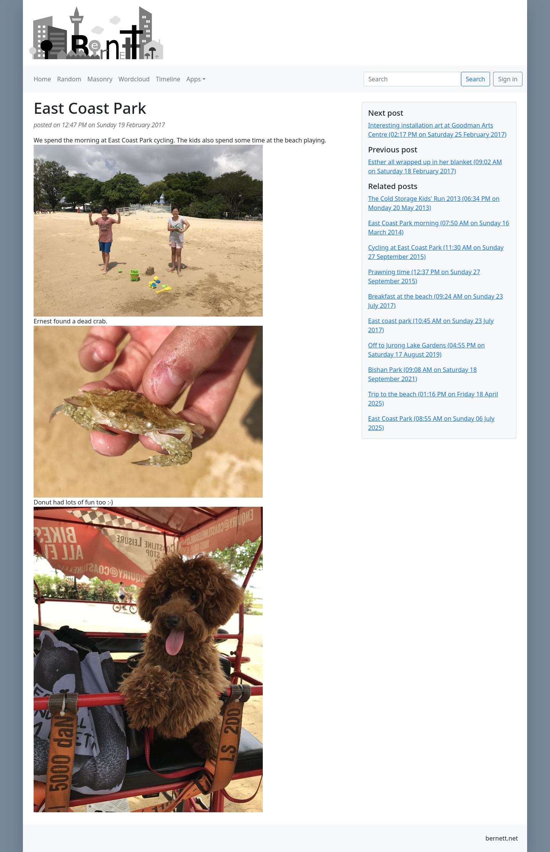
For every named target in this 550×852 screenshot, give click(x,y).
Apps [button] (193, 79)
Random (69, 79)
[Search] (412, 79)
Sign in (508, 79)
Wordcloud (134, 79)
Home (42, 79)
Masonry (100, 79)
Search (475, 79)
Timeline (168, 79)
